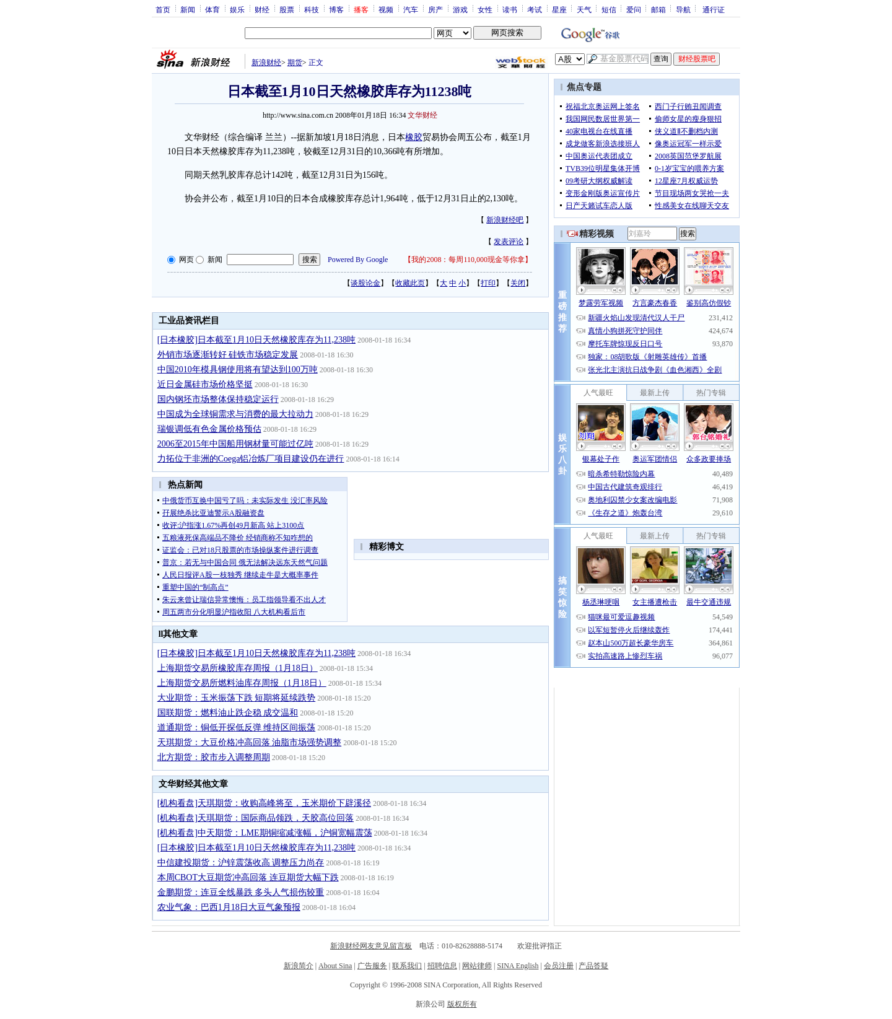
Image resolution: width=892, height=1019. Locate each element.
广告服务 (372, 965)
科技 (311, 9)
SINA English (517, 965)
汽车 (410, 9)
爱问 (633, 9)
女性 (485, 9)
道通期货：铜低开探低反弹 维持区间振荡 (236, 727)
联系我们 (407, 965)
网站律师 (477, 965)
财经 (262, 9)
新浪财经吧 (504, 220)
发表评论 (508, 241)
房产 (435, 9)
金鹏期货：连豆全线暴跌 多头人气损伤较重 (241, 892)
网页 (186, 259)
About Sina (335, 965)
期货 (294, 62)
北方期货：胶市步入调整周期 (213, 757)
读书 (509, 9)
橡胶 (413, 137)
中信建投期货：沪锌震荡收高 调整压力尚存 (241, 862)
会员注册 (559, 965)
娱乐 (237, 9)
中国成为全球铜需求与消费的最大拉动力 (235, 414)
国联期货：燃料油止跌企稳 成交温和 (228, 712)
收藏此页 (410, 283)
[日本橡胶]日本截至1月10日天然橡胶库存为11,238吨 (256, 339)
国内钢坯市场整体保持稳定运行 (218, 399)
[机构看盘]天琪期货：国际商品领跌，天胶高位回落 (255, 818)
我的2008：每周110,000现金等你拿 (468, 259)
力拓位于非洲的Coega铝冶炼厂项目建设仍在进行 (250, 458)
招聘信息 (442, 965)
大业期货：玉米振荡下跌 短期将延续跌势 (236, 697)
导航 (683, 9)
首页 (162, 9)
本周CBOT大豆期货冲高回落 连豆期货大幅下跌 (248, 877)
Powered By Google (358, 259)
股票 (286, 9)
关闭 (517, 283)
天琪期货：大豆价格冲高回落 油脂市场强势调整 (249, 742)
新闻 (187, 9)
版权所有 (462, 1004)
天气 (584, 9)
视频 (385, 9)
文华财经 (422, 115)
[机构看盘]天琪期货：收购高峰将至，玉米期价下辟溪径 (264, 803)
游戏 (460, 9)
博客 (336, 9)
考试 (534, 9)
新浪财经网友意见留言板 (371, 946)
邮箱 (658, 9)
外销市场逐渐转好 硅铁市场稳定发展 (228, 354)
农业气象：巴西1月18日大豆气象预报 (228, 907)
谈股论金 (365, 283)
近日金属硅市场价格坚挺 (205, 384)
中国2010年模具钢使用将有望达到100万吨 (237, 369)
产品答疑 (593, 965)
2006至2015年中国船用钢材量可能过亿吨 (235, 443)
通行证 (713, 9)
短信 (608, 9)
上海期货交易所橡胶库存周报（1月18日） (237, 668)
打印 (488, 283)
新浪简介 (298, 965)
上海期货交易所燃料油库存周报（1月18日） (241, 683)
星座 (559, 9)
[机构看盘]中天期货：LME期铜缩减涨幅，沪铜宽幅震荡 (264, 833)
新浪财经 (266, 62)
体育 (212, 9)
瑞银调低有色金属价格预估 (209, 429)
